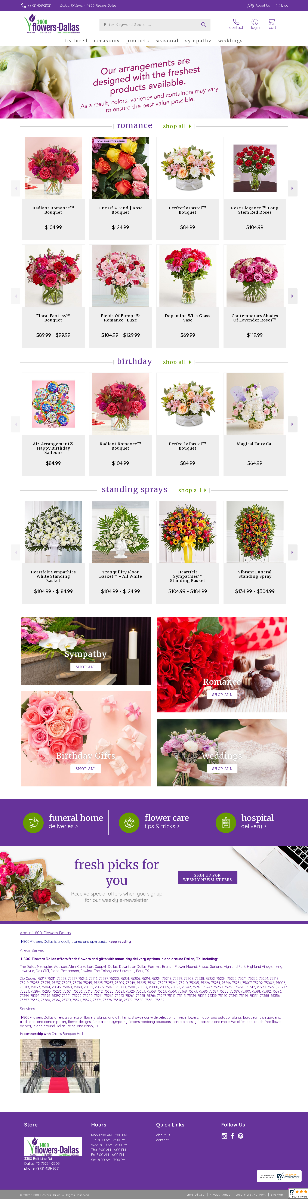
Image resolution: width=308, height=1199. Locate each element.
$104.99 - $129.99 (120, 335)
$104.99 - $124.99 (120, 591)
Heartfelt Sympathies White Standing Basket (53, 576)
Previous (15, 188)
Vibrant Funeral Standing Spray (255, 574)
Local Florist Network (250, 1194)
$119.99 (255, 335)
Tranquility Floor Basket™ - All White (120, 574)
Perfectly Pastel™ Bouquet (187, 210)
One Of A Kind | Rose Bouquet (121, 210)
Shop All (174, 126)
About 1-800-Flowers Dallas (45, 932)
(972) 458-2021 (39, 5)
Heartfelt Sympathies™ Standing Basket (187, 576)
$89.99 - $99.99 (53, 335)
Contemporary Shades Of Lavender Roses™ (255, 318)
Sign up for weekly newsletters (207, 877)
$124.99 (120, 227)
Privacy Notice (220, 1194)
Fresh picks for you (116, 880)
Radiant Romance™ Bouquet (53, 210)
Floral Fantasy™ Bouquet (53, 318)
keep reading (120, 941)
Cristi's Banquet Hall (67, 1034)
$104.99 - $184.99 (53, 591)
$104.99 (53, 227)
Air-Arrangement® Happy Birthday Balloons (53, 448)
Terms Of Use (194, 1194)
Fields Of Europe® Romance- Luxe (120, 318)
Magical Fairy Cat (255, 443)
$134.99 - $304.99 (255, 591)
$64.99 (254, 463)
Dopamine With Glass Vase (187, 318)
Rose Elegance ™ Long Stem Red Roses (255, 210)
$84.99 (187, 227)
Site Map (277, 1194)
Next (293, 188)
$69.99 (188, 335)
